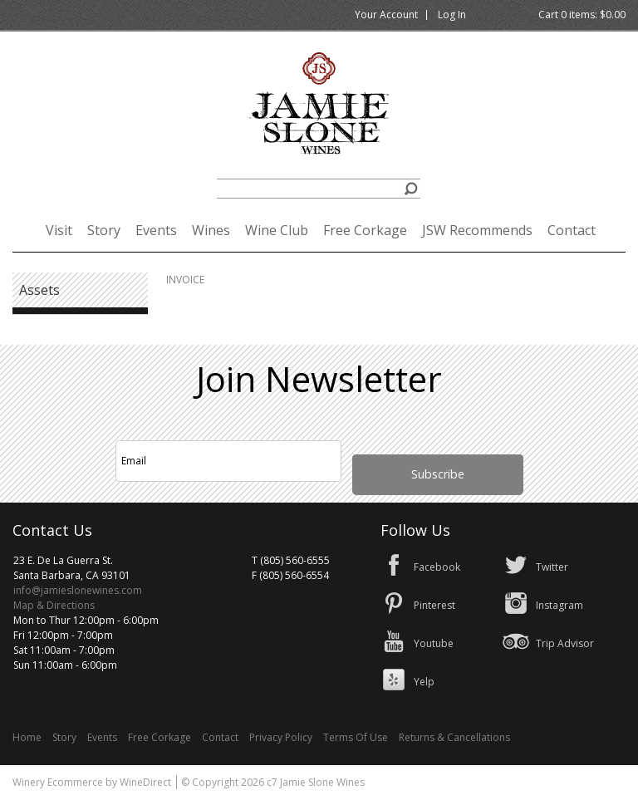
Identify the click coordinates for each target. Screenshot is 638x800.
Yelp (424, 682)
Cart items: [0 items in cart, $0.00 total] (582, 14)
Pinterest (434, 605)
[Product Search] (318, 189)
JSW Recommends (477, 230)
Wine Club (276, 230)
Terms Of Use (355, 737)
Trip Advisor (565, 643)
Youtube (434, 643)
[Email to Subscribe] (228, 461)
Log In (452, 14)
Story (103, 230)
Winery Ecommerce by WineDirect (91, 782)
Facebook (437, 567)
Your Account (386, 14)
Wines (211, 230)
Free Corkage (365, 230)
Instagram (559, 605)
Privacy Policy (280, 737)
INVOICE (185, 279)
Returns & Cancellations (454, 737)
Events (156, 230)
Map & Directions (54, 605)
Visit (59, 230)
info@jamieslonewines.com (77, 590)
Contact (571, 230)
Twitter (552, 567)
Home (27, 737)
